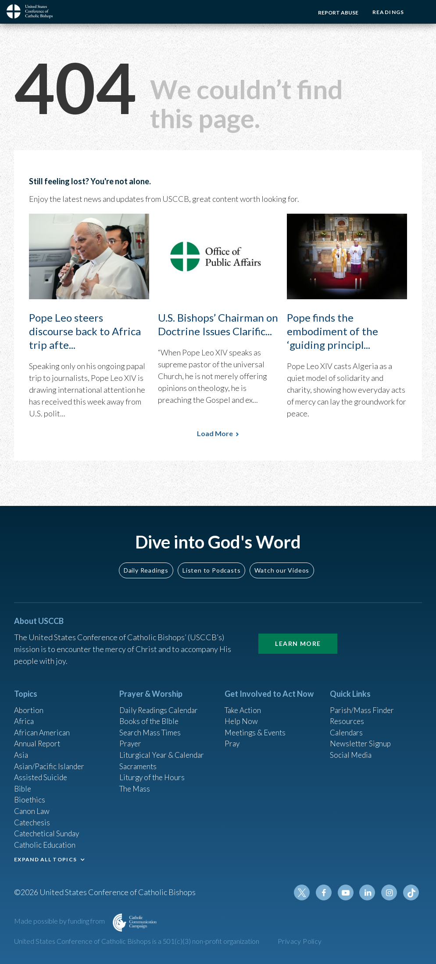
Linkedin (369, 892)
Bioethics (30, 795)
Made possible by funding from (60, 921)
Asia (21, 748)
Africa (24, 712)
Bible (23, 783)
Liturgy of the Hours (153, 771)
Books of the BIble (150, 712)
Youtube (348, 892)
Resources (348, 712)
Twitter (306, 892)
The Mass (135, 783)
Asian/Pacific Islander (50, 759)
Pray (232, 736)
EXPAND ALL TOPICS (45, 857)
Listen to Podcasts (211, 560)
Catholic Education (46, 842)
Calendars (347, 724)
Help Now (242, 712)
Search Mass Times (151, 724)
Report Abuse (335, 12)
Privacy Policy (300, 941)
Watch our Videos (281, 560)
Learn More (298, 633)
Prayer (131, 736)
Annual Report (38, 736)
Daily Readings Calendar (161, 700)
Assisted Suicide (42, 771)
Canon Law (32, 807)
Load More (215, 433)
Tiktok (411, 892)
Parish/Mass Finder (363, 700)
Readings (387, 12)
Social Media (352, 748)
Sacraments (138, 759)
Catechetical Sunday (48, 830)
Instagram (390, 892)
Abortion (29, 700)
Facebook (327, 892)
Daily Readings (146, 560)
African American (43, 724)
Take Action (244, 700)
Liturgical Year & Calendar (164, 748)
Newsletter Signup (362, 736)
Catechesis (33, 819)
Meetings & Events (257, 724)
